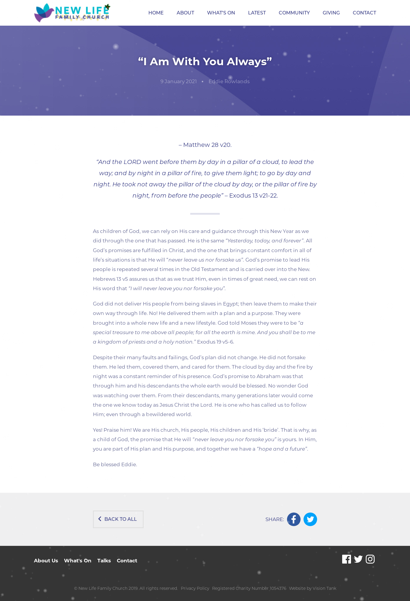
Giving (331, 13)
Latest (257, 13)
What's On (77, 561)
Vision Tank (324, 588)
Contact (364, 13)
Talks (104, 561)
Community (294, 13)
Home (156, 13)
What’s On (221, 13)
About (185, 13)
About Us (46, 561)
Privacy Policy (195, 588)
